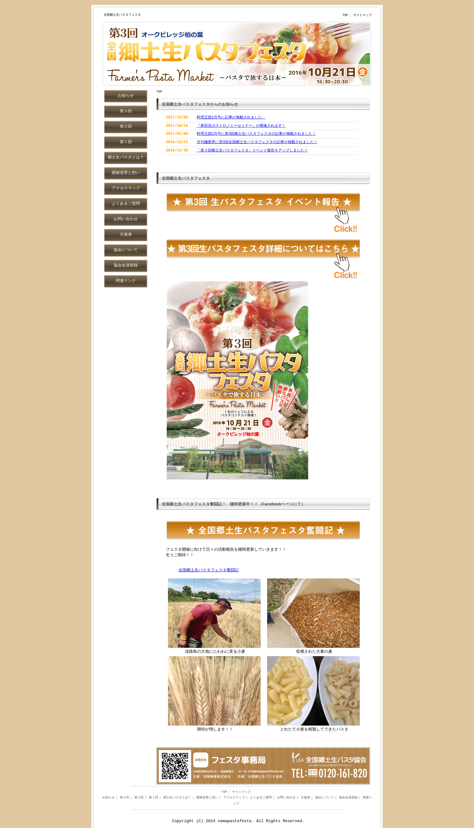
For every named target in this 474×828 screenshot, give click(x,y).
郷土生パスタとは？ (177, 798)
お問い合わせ (286, 798)
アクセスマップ (234, 798)
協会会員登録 (348, 798)
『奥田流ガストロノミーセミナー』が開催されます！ (241, 126)
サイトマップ (362, 15)
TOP (345, 15)
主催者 (305, 798)
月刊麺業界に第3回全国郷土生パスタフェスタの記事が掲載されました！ (257, 142)
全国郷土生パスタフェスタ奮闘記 (208, 570)
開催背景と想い (207, 798)
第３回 (124, 798)
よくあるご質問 (261, 798)
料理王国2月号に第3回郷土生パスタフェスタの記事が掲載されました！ (256, 134)
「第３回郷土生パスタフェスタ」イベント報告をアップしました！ (252, 150)
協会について (324, 798)
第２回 (139, 798)
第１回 (153, 798)
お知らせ (108, 798)
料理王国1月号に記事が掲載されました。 (231, 117)
